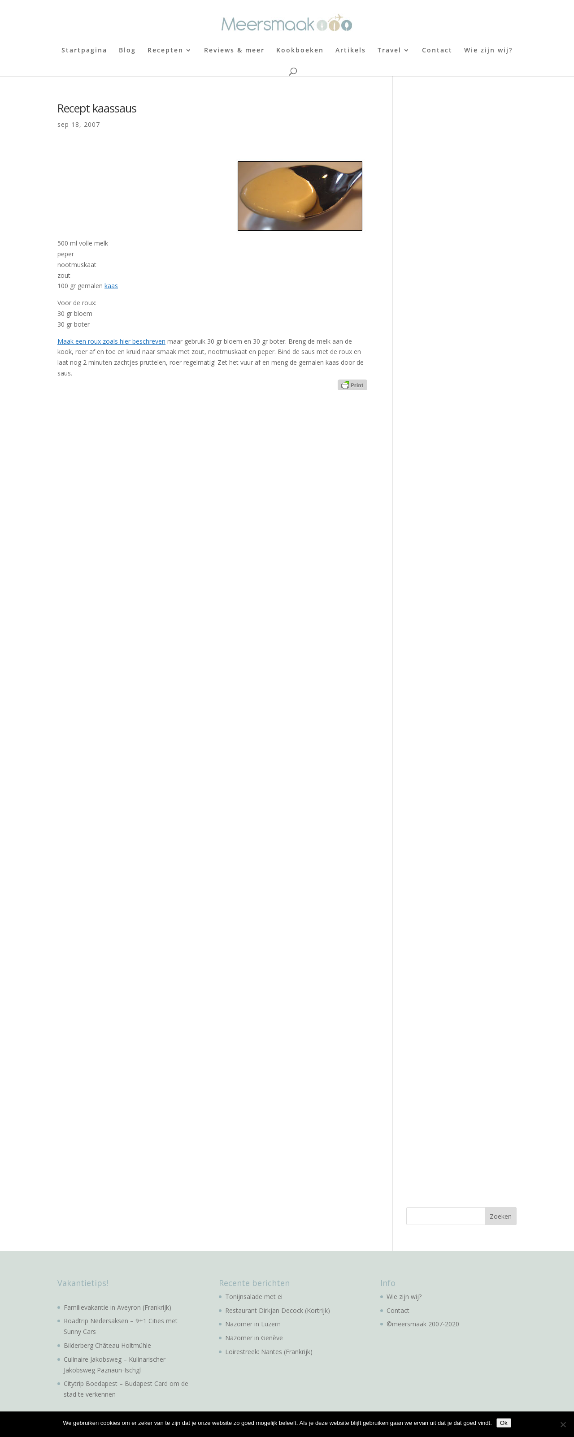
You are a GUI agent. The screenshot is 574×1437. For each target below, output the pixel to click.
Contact (437, 50)
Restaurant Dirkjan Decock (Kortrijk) (277, 1310)
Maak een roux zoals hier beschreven (111, 341)
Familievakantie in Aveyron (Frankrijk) (117, 1307)
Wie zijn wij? (488, 50)
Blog (127, 50)
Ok (504, 1423)
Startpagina (84, 50)
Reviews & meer (234, 50)
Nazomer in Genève (254, 1337)
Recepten (165, 50)
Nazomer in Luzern (253, 1324)
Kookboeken (300, 50)
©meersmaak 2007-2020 (423, 1324)
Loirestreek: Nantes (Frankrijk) (269, 1351)
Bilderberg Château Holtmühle (107, 1345)
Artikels (350, 50)
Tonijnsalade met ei (254, 1296)
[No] (562, 1424)
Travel (389, 50)
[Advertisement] (473, 236)
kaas (111, 285)
